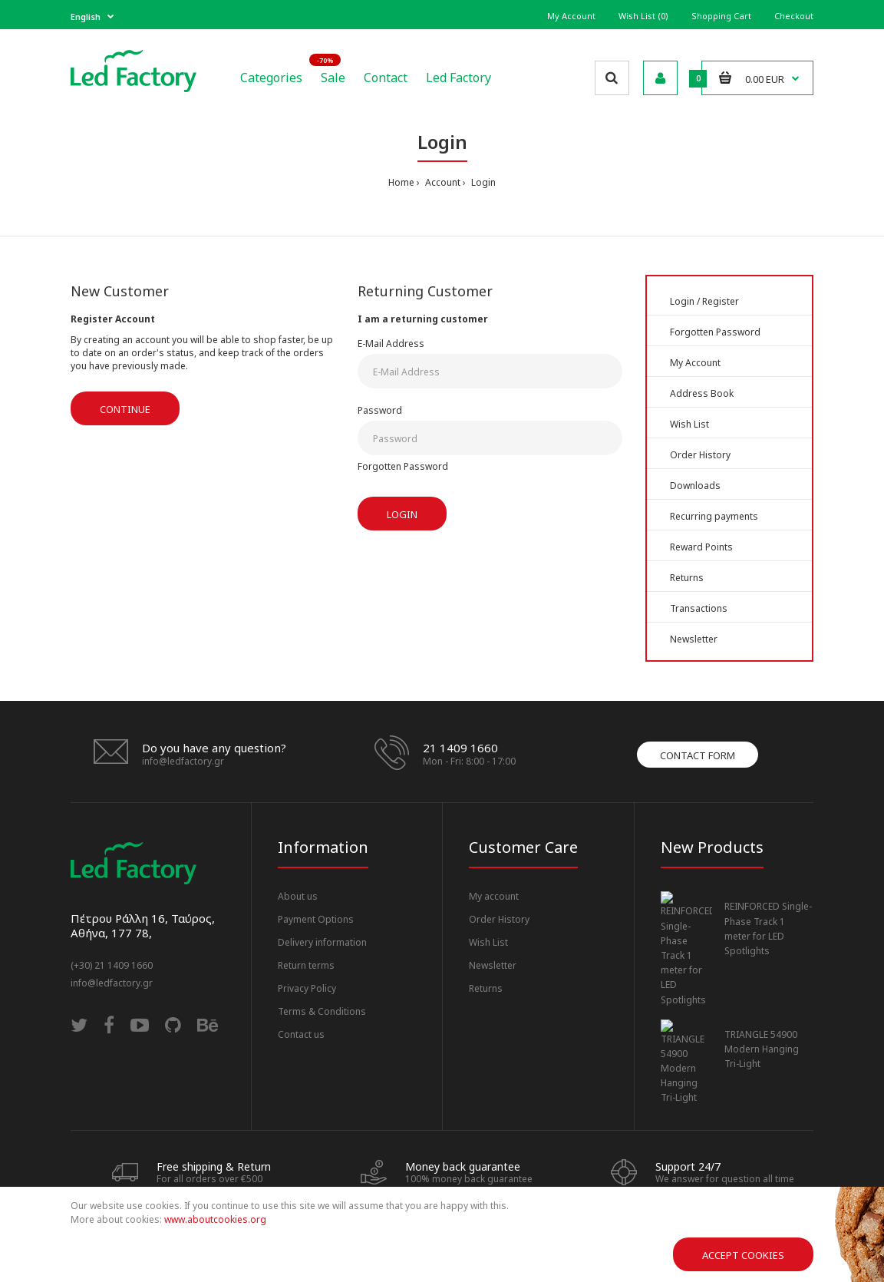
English (86, 16)
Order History (700, 454)
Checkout (793, 15)
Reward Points (701, 546)
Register (720, 301)
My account (494, 896)
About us (298, 896)
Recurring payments (714, 516)
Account (441, 182)
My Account (571, 15)
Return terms (306, 965)
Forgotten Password (403, 466)
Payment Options (316, 919)
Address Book (702, 393)
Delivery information (322, 942)
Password (380, 410)
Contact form (697, 755)
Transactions (698, 608)
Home (401, 182)
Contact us (301, 1034)
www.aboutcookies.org (215, 1219)
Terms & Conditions (322, 1011)
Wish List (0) (643, 15)
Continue (125, 409)
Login (482, 182)
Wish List (689, 424)
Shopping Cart (721, 15)
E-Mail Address (391, 343)
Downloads (695, 485)
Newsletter (693, 639)
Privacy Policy (307, 988)
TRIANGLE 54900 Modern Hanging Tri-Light (761, 1000)
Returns (687, 577)
